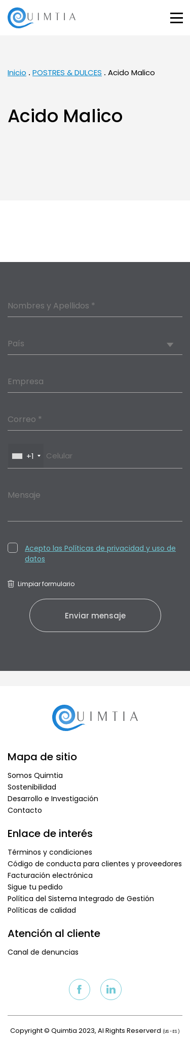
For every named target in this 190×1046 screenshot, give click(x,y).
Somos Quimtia (35, 775)
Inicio (17, 72)
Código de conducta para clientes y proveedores (95, 864)
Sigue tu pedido (35, 887)
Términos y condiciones (50, 852)
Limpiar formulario (41, 584)
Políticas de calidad (42, 910)
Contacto (25, 810)
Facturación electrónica (50, 875)
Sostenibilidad (32, 787)
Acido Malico (131, 72)
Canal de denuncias (43, 952)
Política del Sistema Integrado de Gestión (81, 899)
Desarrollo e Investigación (53, 799)
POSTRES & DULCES (67, 72)
